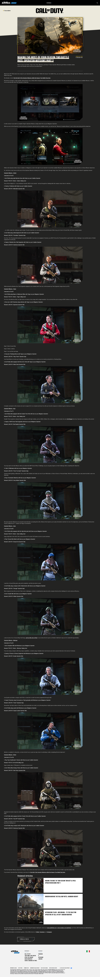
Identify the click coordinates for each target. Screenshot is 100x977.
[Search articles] (97, 3)
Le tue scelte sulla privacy (65, 968)
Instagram (49, 932)
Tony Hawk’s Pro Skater (30, 955)
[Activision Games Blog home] (15, 952)
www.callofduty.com (52, 927)
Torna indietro (7, 10)
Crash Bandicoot (28, 959)
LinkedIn (40, 959)
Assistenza (20, 968)
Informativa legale (13, 968)
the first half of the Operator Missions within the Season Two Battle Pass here (32, 78)
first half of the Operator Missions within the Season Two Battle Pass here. (47, 872)
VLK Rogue (69, 419)
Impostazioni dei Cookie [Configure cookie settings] (53, 968)
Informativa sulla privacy (34, 968)
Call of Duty (28, 954)
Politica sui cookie (44, 968)
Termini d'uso (26, 968)
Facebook (41, 932)
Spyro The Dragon (29, 957)
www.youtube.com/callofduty (64, 927)
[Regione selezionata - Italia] (88, 951)
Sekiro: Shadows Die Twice (31, 960)
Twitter (37, 932)
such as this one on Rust (31, 637)
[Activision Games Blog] (9, 3)
